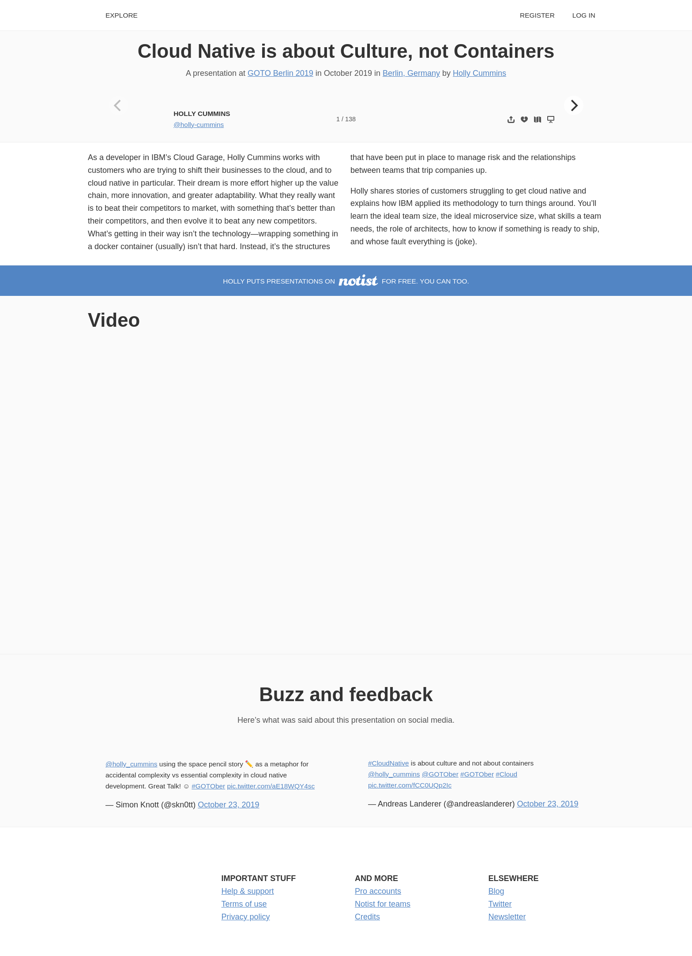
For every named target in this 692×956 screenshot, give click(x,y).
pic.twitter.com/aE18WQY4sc (271, 786)
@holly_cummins (131, 764)
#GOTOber (208, 786)
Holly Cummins (479, 73)
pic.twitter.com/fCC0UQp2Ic (409, 785)
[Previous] (118, 105)
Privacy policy (246, 916)
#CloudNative (388, 763)
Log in (583, 15)
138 (350, 119)
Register (537, 15)
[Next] (573, 105)
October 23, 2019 (228, 804)
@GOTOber (440, 774)
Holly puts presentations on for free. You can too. (346, 281)
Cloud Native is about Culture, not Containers (346, 51)
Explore (121, 15)
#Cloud (506, 774)
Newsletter (507, 916)
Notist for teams (382, 904)
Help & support (248, 891)
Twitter (500, 904)
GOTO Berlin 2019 (280, 73)
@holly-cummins (198, 124)
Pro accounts (378, 891)
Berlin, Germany (411, 73)
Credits (367, 916)
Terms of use (244, 904)
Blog (496, 891)
